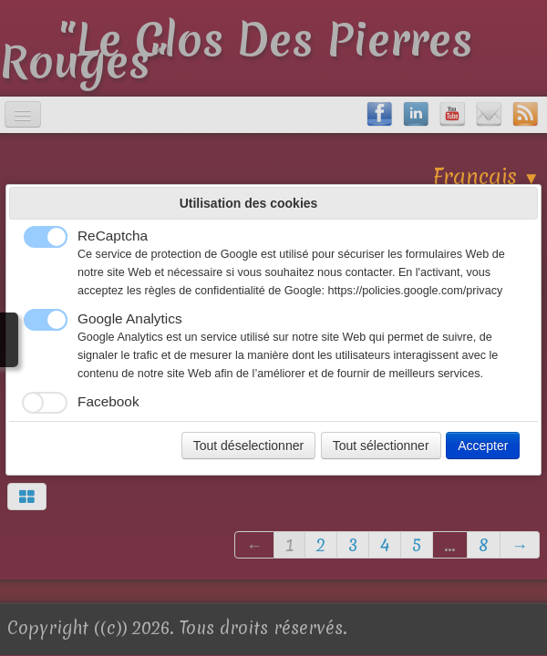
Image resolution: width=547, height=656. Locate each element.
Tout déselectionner (248, 445)
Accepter (483, 445)
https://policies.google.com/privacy (414, 290)
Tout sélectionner (381, 445)
